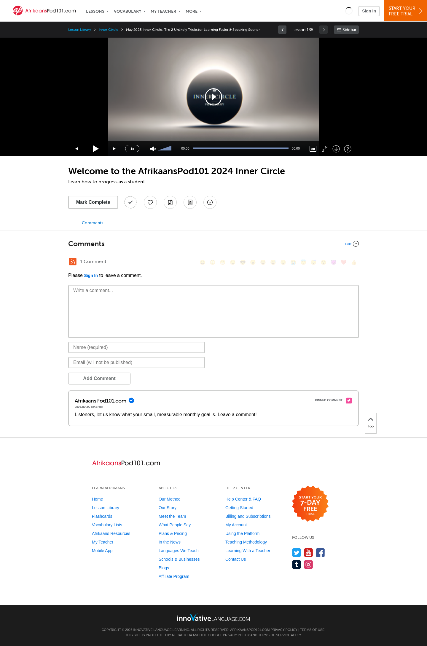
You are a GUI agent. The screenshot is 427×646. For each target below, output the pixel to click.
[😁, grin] (223, 262)
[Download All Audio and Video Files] (209, 202)
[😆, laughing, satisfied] (263, 262)
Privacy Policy (284, 629)
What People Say (175, 524)
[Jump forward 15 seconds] (114, 149)
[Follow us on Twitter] (296, 552)
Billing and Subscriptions (248, 516)
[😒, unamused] (233, 262)
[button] (349, 10)
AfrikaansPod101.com (250, 629)
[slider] (165, 148)
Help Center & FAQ (243, 499)
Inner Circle (108, 30)
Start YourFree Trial (406, 11)
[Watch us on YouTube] (308, 552)
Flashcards (102, 516)
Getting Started (239, 507)
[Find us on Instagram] (308, 564)
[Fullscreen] (324, 149)
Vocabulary (127, 11)
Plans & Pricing (173, 533)
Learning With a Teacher (247, 550)
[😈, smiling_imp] (334, 262)
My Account (236, 524)
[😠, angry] (253, 262)
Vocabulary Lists (107, 524)
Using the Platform (242, 533)
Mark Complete (93, 202)
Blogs (164, 567)
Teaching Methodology (246, 542)
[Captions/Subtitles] (313, 149)
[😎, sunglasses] (243, 262)
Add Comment (99, 378)
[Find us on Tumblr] (296, 564)
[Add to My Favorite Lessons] (150, 202)
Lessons (95, 11)
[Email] (136, 362)
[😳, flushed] (213, 262)
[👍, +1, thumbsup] (354, 262)
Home (97, 499)
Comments (92, 222)
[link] (282, 29)
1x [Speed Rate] (132, 148)
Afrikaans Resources (111, 533)
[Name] (136, 347)
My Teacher (163, 11)
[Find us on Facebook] (320, 552)
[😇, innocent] (303, 262)
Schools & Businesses (179, 559)
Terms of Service (274, 635)
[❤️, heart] (344, 262)
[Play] (96, 149)
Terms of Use (312, 629)
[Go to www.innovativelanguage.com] (213, 617)
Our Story (167, 507)
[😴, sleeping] (313, 262)
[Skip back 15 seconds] (77, 149)
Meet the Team (172, 516)
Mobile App (102, 550)
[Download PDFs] (190, 202)
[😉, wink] (283, 262)
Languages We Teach (179, 550)
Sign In (369, 11)
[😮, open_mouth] (323, 262)
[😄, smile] (202, 262)
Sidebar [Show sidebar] (349, 29)
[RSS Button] (72, 261)
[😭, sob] (293, 262)
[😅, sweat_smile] (273, 262)
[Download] (336, 149)
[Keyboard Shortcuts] (347, 149)
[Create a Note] (170, 202)
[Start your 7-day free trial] (310, 504)
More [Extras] (191, 11)
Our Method (170, 499)
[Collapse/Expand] (213, 244)
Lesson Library (79, 30)
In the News (170, 542)
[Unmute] (153, 149)
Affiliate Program (174, 576)
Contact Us (235, 559)
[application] (213, 97)
